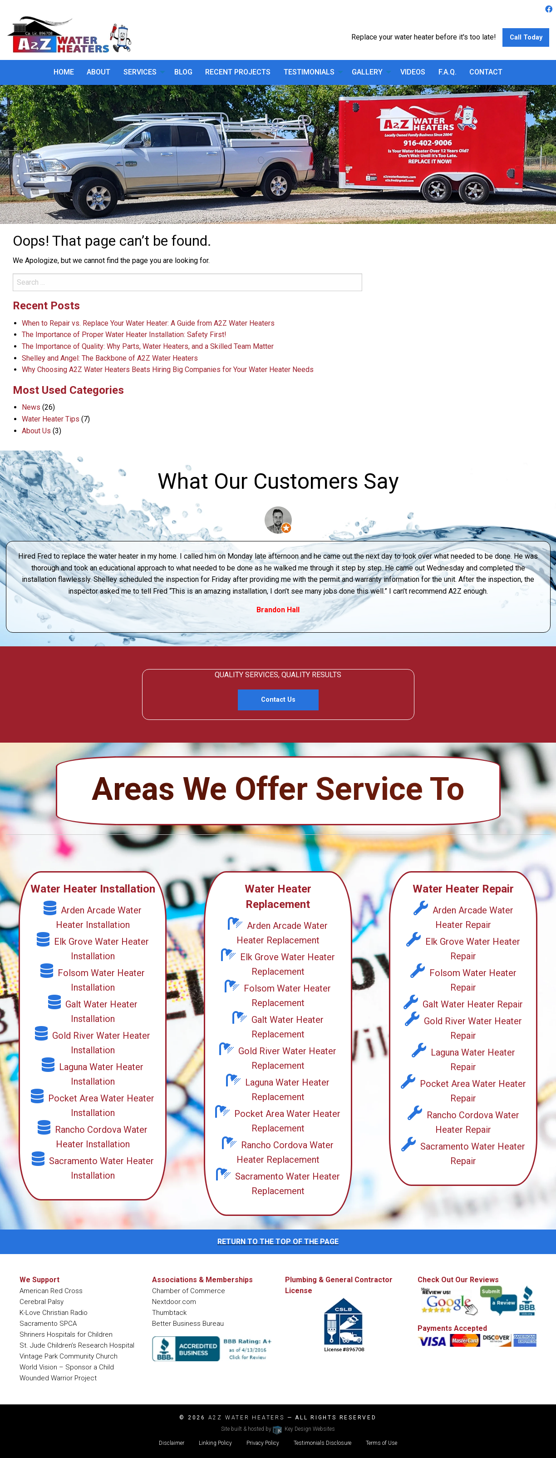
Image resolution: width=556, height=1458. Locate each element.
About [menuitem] (98, 72)
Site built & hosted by (278, 1429)
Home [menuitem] (64, 72)
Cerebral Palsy (42, 1302)
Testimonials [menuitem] (309, 72)
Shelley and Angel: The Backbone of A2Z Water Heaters (110, 358)
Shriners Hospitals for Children (66, 1334)
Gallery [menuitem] (367, 72)
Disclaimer (171, 1443)
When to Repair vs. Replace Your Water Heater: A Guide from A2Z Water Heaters (148, 323)
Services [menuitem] (140, 72)
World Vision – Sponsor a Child (67, 1367)
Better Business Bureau (188, 1323)
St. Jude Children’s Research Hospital (77, 1345)
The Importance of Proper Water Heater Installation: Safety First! (124, 334)
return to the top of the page (278, 1241)
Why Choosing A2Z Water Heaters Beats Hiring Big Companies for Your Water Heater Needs (168, 369)
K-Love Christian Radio (54, 1313)
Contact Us (278, 700)
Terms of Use (381, 1443)
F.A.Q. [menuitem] (447, 72)
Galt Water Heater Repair (463, 1004)
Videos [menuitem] (412, 72)
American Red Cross (51, 1291)
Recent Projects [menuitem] (238, 72)
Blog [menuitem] (183, 72)
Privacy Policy (262, 1443)
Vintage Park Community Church (69, 1356)
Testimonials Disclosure (322, 1443)
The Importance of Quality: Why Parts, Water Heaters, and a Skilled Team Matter (148, 346)
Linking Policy (215, 1443)
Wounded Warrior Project (58, 1378)
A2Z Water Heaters (246, 1417)
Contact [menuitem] (485, 72)
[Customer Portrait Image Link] (278, 519)
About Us (36, 430)
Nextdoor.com (174, 1302)
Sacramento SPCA (48, 1323)
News (31, 407)
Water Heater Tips (50, 419)
